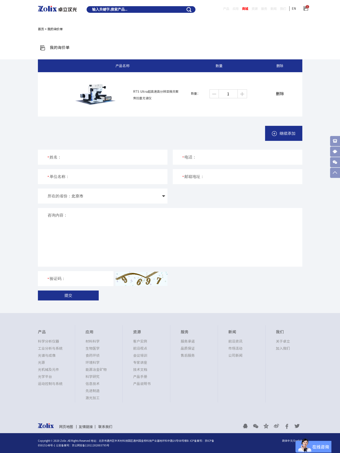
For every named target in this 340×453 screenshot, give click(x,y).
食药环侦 (92, 355)
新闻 (271, 9)
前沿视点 (140, 348)
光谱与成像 (47, 355)
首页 (41, 29)
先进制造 (92, 391)
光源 (41, 362)
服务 (260, 9)
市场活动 (235, 348)
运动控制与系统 (50, 383)
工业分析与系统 (50, 348)
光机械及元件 (48, 369)
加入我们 (283, 348)
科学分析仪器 (48, 341)
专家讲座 (140, 362)
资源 (248, 9)
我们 (282, 9)
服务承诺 (188, 341)
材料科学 (92, 341)
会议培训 (140, 355)
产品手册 (140, 376)
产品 (215, 9)
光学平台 (45, 376)
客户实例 (140, 341)
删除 (280, 94)
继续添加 (283, 133)
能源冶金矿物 (96, 369)
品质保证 (188, 348)
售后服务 (188, 355)
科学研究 (92, 376)
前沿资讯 (235, 341)
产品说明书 (142, 383)
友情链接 (86, 426)
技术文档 (140, 369)
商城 (237, 9)
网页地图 (66, 426)
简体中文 (287, 440)
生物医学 (92, 348)
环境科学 (92, 362)
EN (294, 8)
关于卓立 (283, 341)
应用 (226, 9)
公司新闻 (235, 355)
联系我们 (105, 426)
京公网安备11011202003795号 (90, 445)
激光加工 (92, 398)
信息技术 (92, 383)
